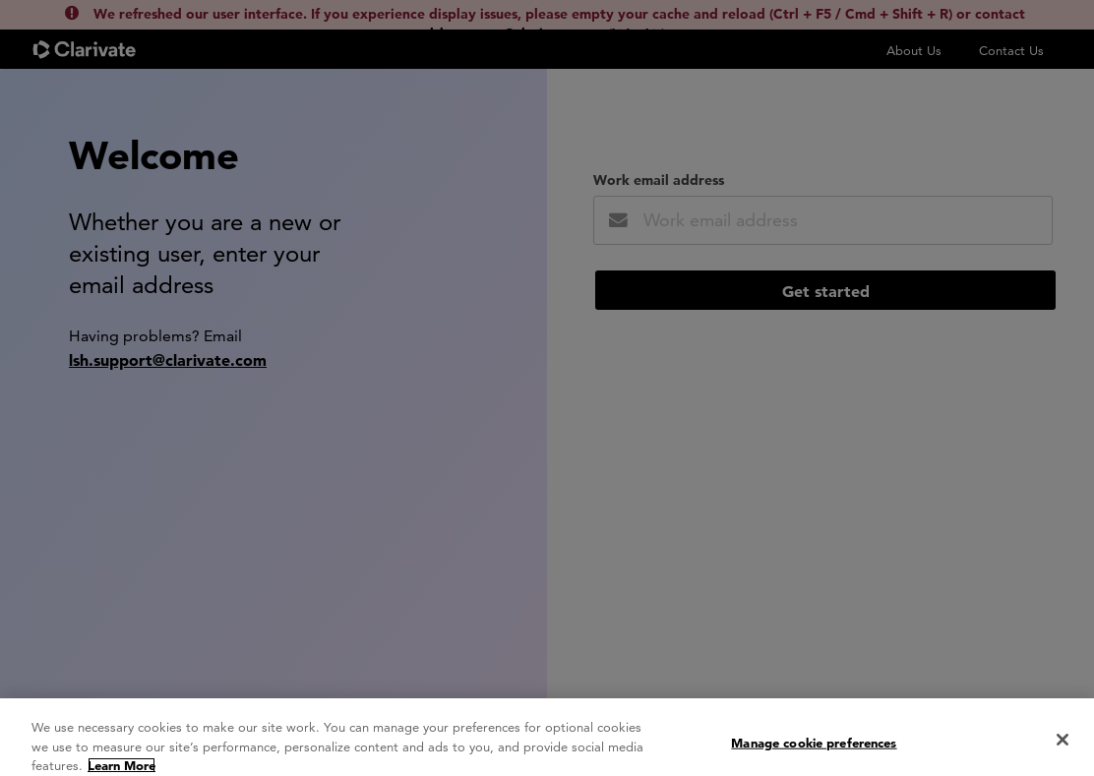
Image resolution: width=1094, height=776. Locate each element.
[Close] (1062, 745)
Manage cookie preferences (813, 748)
